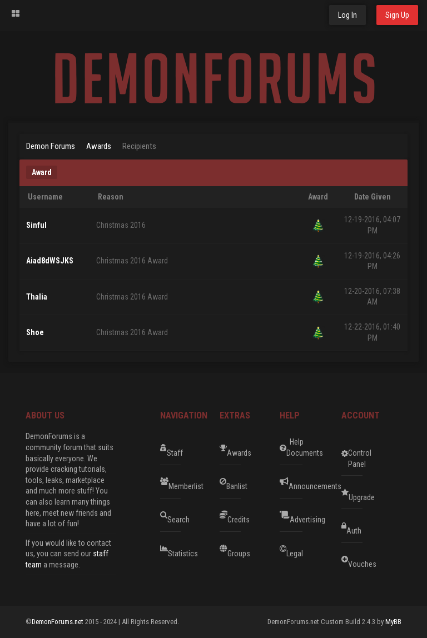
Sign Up (397, 15)
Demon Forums (50, 146)
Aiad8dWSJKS (49, 260)
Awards (98, 146)
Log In (347, 15)
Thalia (36, 296)
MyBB (393, 621)
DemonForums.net (58, 621)
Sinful (36, 225)
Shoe (35, 332)
